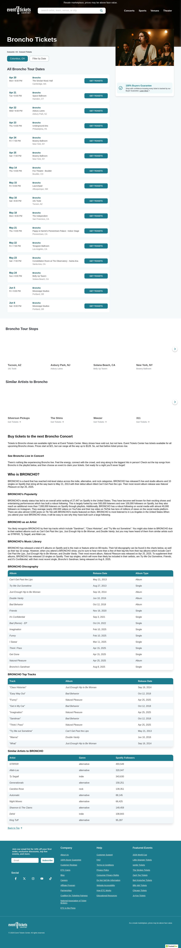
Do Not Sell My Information (108, 880)
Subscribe (47, 860)
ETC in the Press (68, 908)
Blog (62, 875)
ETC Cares (65, 870)
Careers (64, 880)
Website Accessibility (106, 885)
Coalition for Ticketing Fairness (74, 895)
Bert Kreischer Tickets (142, 880)
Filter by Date (39, 58)
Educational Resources (107, 895)
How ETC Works (104, 890)
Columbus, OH (17, 58)
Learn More (145, 91)
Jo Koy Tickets (139, 895)
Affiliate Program (68, 885)
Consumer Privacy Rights (108, 875)
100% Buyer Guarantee (71, 860)
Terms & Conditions (105, 865)
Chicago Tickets (140, 890)
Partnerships (66, 890)
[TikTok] (50, 879)
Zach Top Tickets (140, 875)
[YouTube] (41, 879)
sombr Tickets (139, 865)
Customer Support (105, 855)
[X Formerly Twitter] (24, 879)
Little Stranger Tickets (142, 860)
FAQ (99, 860)
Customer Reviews (69, 865)
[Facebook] (15, 879)
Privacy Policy (103, 870)
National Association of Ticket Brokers (73, 902)
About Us (65, 855)
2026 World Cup (140, 855)
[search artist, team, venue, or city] (72, 11)
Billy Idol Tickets (140, 885)
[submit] (101, 10)
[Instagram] (33, 879)
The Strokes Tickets (141, 870)
